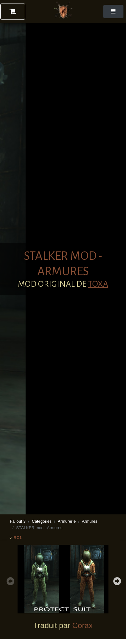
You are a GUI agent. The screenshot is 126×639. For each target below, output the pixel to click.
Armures (89, 521)
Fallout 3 (18, 521)
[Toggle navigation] (113, 11)
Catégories (42, 521)
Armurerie (67, 521)
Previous (9, 580)
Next (116, 580)
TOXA (98, 284)
